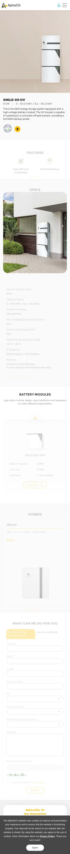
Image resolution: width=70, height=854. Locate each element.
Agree (35, 847)
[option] (35, 232)
